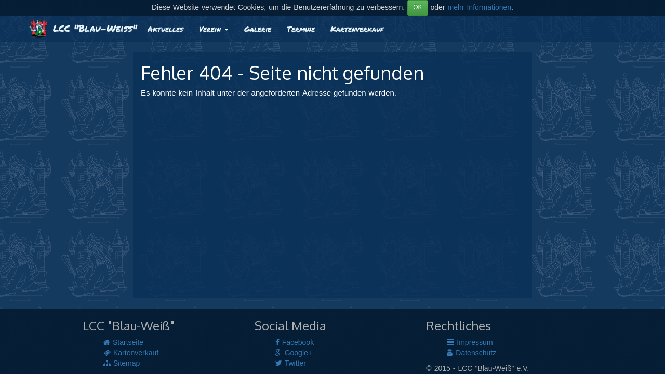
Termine (301, 28)
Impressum (470, 342)
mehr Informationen (480, 7)
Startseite (123, 342)
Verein (214, 28)
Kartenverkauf (356, 28)
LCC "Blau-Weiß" (83, 28)
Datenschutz (471, 353)
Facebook (294, 342)
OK (417, 7)
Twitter (290, 363)
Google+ (293, 353)
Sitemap (121, 363)
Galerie (257, 28)
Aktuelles (165, 28)
